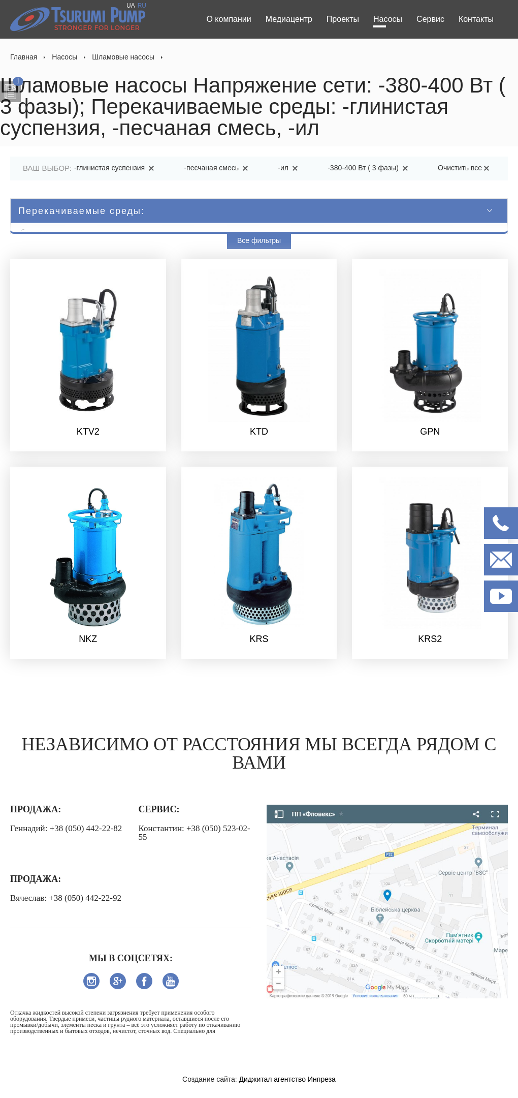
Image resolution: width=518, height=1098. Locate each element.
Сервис (430, 19)
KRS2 (430, 639)
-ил (289, 168)
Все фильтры (259, 240)
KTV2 (88, 431)
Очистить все (465, 168)
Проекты (343, 19)
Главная (23, 56)
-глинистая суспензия (115, 168)
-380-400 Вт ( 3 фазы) (369, 168)
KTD (259, 431)
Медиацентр (289, 19)
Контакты (476, 19)
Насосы (387, 19)
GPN (430, 431)
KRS (258, 639)
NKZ (88, 639)
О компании (228, 19)
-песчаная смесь (217, 168)
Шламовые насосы (123, 56)
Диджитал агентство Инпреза (287, 1079)
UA (130, 6)
